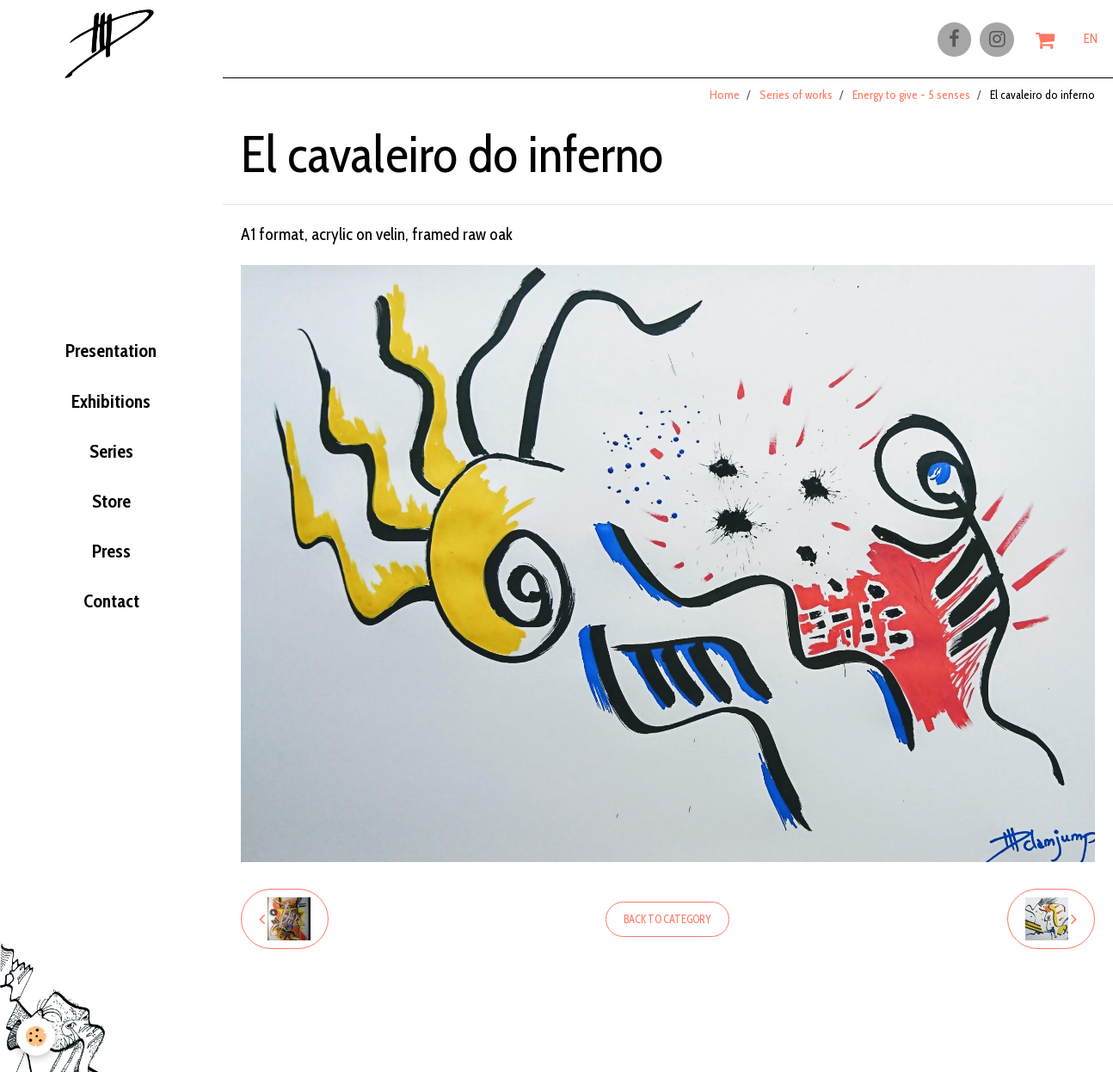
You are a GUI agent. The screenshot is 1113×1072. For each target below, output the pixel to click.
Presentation (111, 350)
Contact (111, 618)
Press (111, 563)
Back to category (667, 927)
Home (725, 102)
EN (1091, 40)
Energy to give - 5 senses (911, 102)
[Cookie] (36, 1036)
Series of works (796, 102)
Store (111, 510)
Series (111, 457)
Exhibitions (111, 403)
